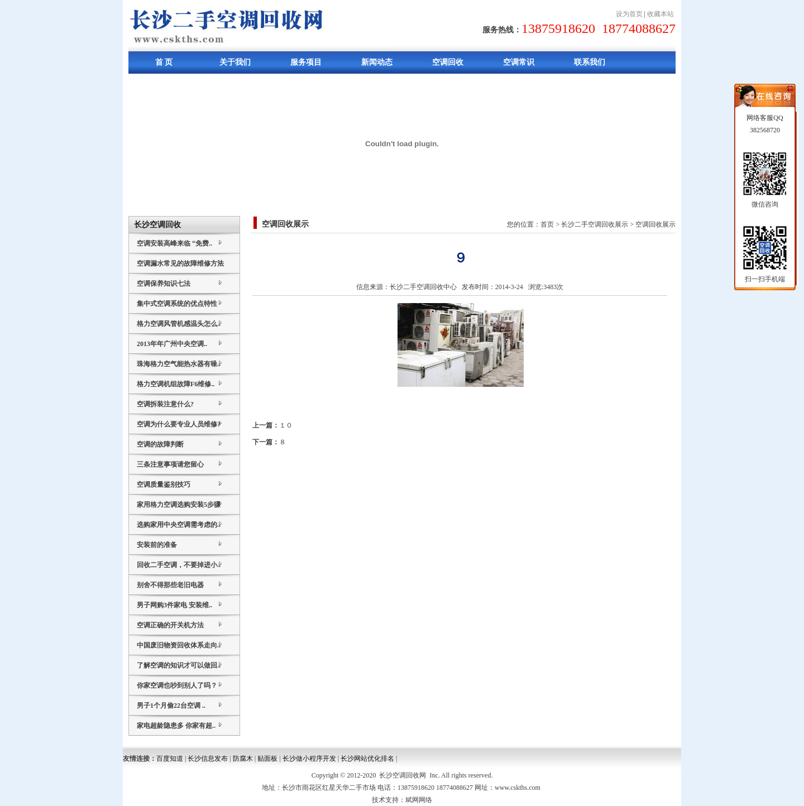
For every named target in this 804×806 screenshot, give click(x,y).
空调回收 (447, 62)
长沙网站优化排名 (367, 758)
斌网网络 (418, 800)
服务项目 (306, 62)
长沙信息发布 (208, 758)
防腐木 (243, 758)
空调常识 (518, 62)
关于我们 (235, 62)
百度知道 (169, 758)
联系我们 (589, 62)
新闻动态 (377, 62)
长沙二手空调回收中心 (423, 287)
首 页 (164, 62)
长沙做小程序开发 (309, 758)
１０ (286, 425)
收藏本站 (660, 14)
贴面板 (267, 758)
